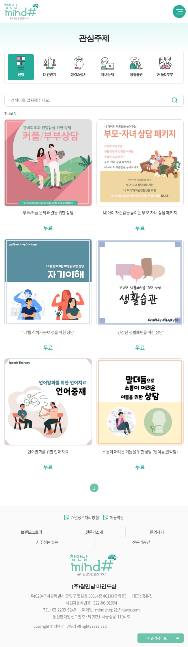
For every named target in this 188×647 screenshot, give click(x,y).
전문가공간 (141, 542)
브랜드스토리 (31, 532)
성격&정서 (79, 67)
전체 (21, 67)
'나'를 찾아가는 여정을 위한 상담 (48, 332)
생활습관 (136, 67)
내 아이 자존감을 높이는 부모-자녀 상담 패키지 (140, 212)
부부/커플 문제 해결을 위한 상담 (48, 212)
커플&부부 (165, 67)
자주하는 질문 (47, 542)
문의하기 (157, 532)
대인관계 (50, 67)
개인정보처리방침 (85, 517)
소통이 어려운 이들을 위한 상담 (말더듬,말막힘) (140, 451)
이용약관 (117, 517)
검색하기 (174, 100)
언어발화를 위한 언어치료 (47, 451)
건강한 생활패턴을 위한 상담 (140, 332)
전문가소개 (94, 532)
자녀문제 (107, 67)
